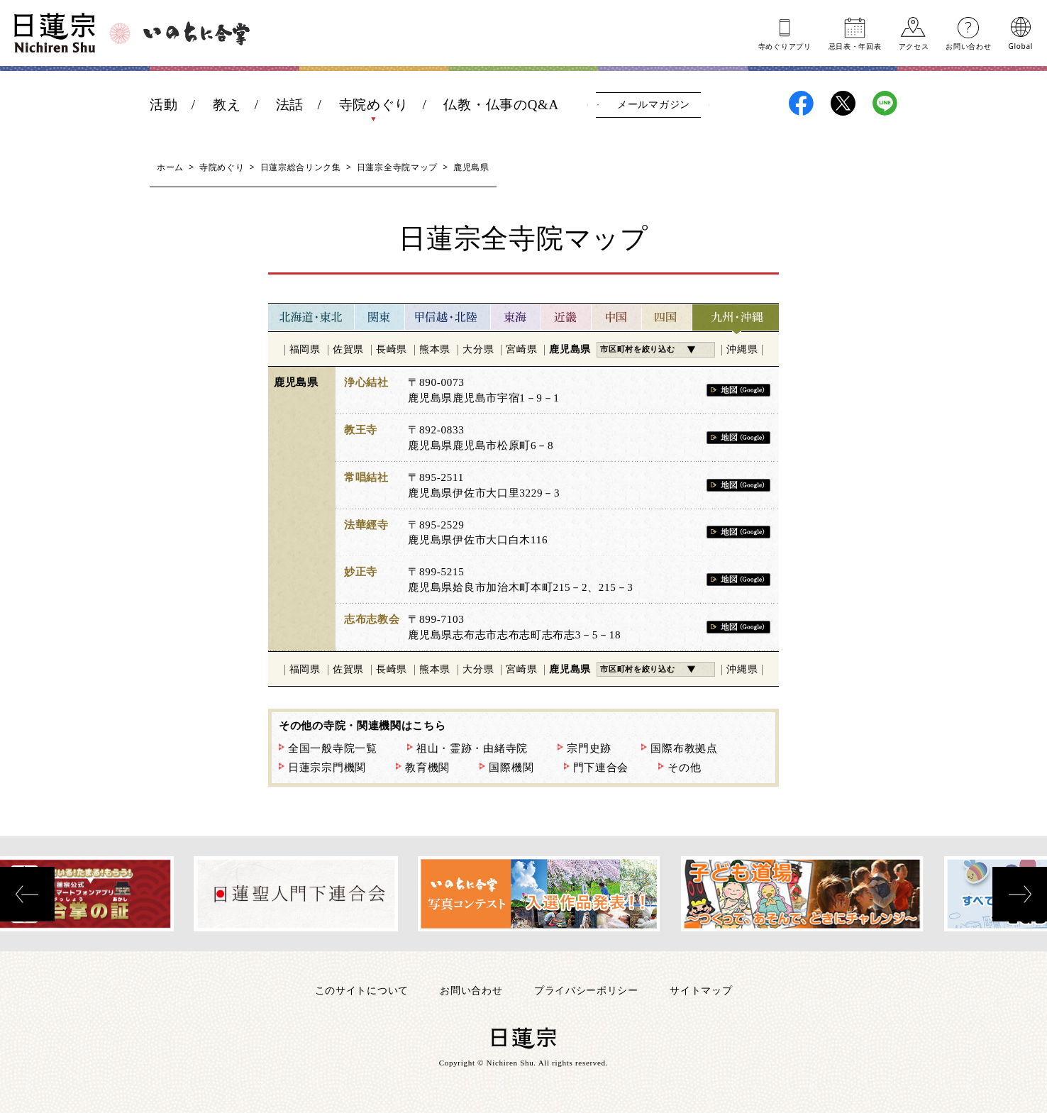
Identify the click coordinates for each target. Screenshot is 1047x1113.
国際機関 (511, 767)
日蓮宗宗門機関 (327, 767)
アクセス (914, 45)
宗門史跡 (589, 748)
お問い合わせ (968, 45)
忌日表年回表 (855, 45)
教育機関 (427, 767)
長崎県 (391, 349)
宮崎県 (521, 349)
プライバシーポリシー (586, 990)
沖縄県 (742, 349)
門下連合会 (601, 767)
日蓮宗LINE (884, 103)
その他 (684, 767)
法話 (290, 104)
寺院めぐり (374, 104)
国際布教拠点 (683, 748)
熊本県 (434, 349)
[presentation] (27, 894)
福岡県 (305, 349)
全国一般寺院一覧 (332, 748)
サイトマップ (701, 990)
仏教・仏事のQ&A (501, 104)
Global (1021, 45)
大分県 (478, 349)
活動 (163, 104)
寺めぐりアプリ (784, 45)
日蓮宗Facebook (801, 103)
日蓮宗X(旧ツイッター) (843, 103)
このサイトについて (362, 990)
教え (226, 104)
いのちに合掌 (196, 33)
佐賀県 (348, 349)
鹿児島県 (570, 349)
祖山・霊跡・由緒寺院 (472, 748)
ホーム (170, 167)
